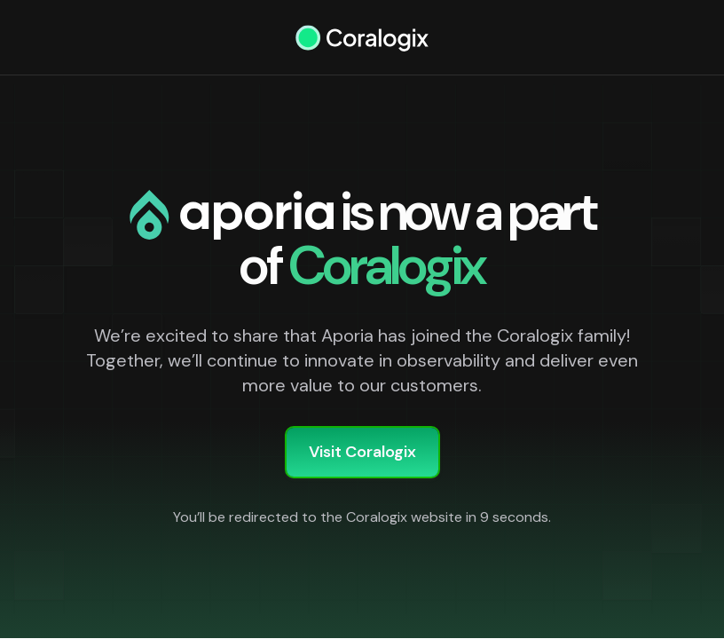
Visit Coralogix (362, 451)
